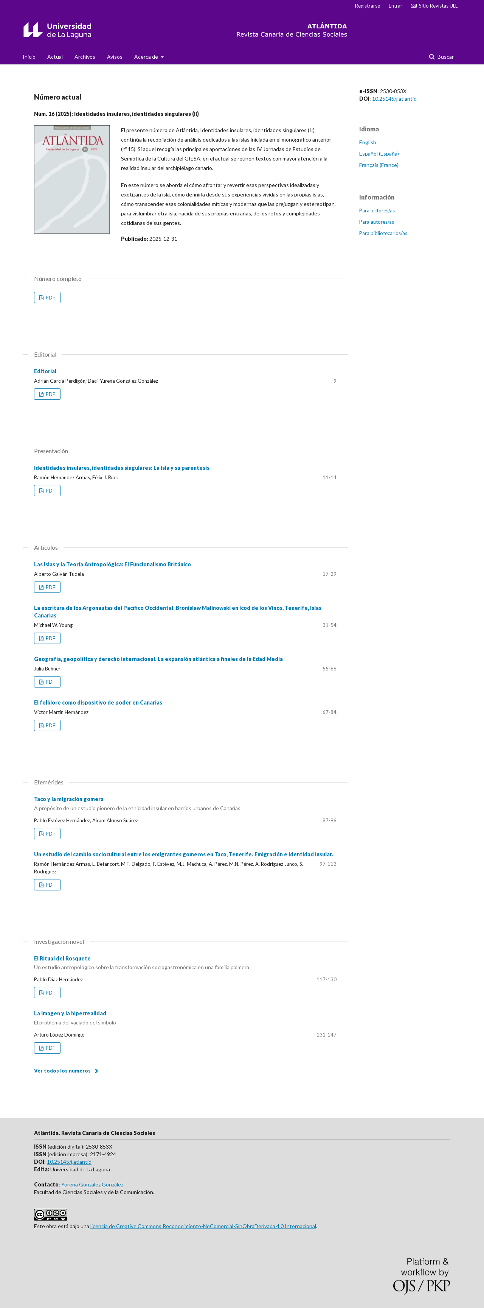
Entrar (395, 6)
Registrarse (367, 6)
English (367, 142)
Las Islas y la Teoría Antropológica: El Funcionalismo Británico (112, 564)
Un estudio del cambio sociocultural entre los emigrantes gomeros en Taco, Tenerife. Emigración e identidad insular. (183, 854)
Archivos (84, 56)
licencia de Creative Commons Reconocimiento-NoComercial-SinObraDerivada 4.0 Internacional (203, 1226)
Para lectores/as (377, 210)
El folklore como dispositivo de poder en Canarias (98, 702)
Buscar (445, 56)
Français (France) (379, 165)
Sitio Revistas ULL (434, 6)
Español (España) (379, 153)
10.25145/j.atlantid (394, 98)
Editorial (45, 371)
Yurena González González (92, 1184)
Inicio (29, 56)
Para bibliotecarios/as (383, 233)
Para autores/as (376, 222)
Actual (55, 56)
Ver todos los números (62, 1071)
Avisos (115, 56)
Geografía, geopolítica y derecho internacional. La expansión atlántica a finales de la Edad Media (158, 659)
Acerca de (146, 56)
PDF (50, 298)
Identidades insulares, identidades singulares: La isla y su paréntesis (121, 468)
